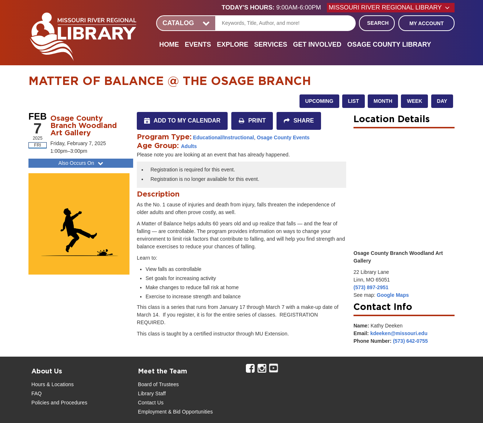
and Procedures (68, 402)
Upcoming (319, 101)
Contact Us (150, 402)
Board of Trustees (158, 384)
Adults (189, 146)
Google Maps (393, 295)
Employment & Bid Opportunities (175, 412)
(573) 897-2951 (371, 287)
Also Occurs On (81, 163)
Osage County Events (283, 137)
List (353, 101)
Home (169, 44)
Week (414, 101)
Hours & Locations (52, 384)
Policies (40, 402)
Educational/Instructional (223, 137)
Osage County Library (389, 44)
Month (383, 101)
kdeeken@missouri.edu (399, 333)
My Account (426, 23)
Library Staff (152, 393)
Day (442, 101)
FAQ (36, 393)
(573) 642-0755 (410, 341)
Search (378, 23)
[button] (274, 7)
